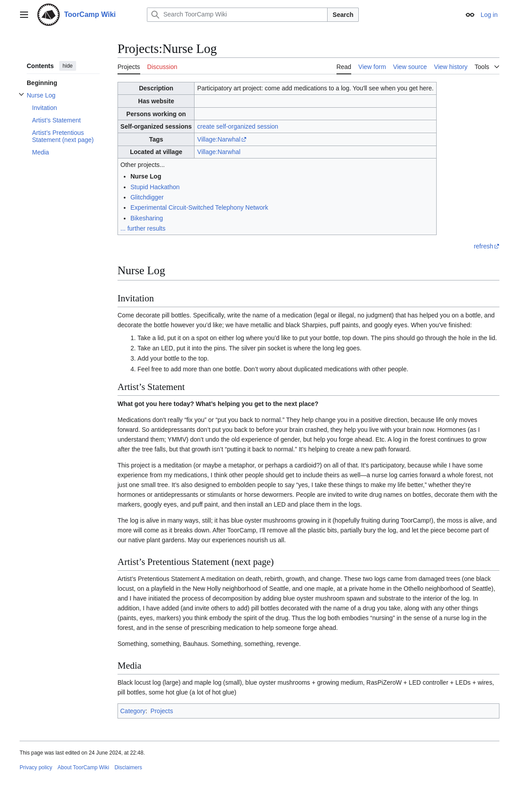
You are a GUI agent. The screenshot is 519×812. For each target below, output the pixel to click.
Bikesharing (146, 218)
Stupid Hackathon (155, 187)
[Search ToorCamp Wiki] (237, 15)
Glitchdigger (147, 197)
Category (133, 711)
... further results (143, 228)
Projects (161, 711)
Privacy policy (36, 767)
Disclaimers (128, 767)
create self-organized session (237, 126)
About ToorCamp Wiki (83, 767)
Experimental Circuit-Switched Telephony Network (199, 207)
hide (68, 66)
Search (342, 14)
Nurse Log (145, 176)
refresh (483, 246)
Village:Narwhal (218, 139)
